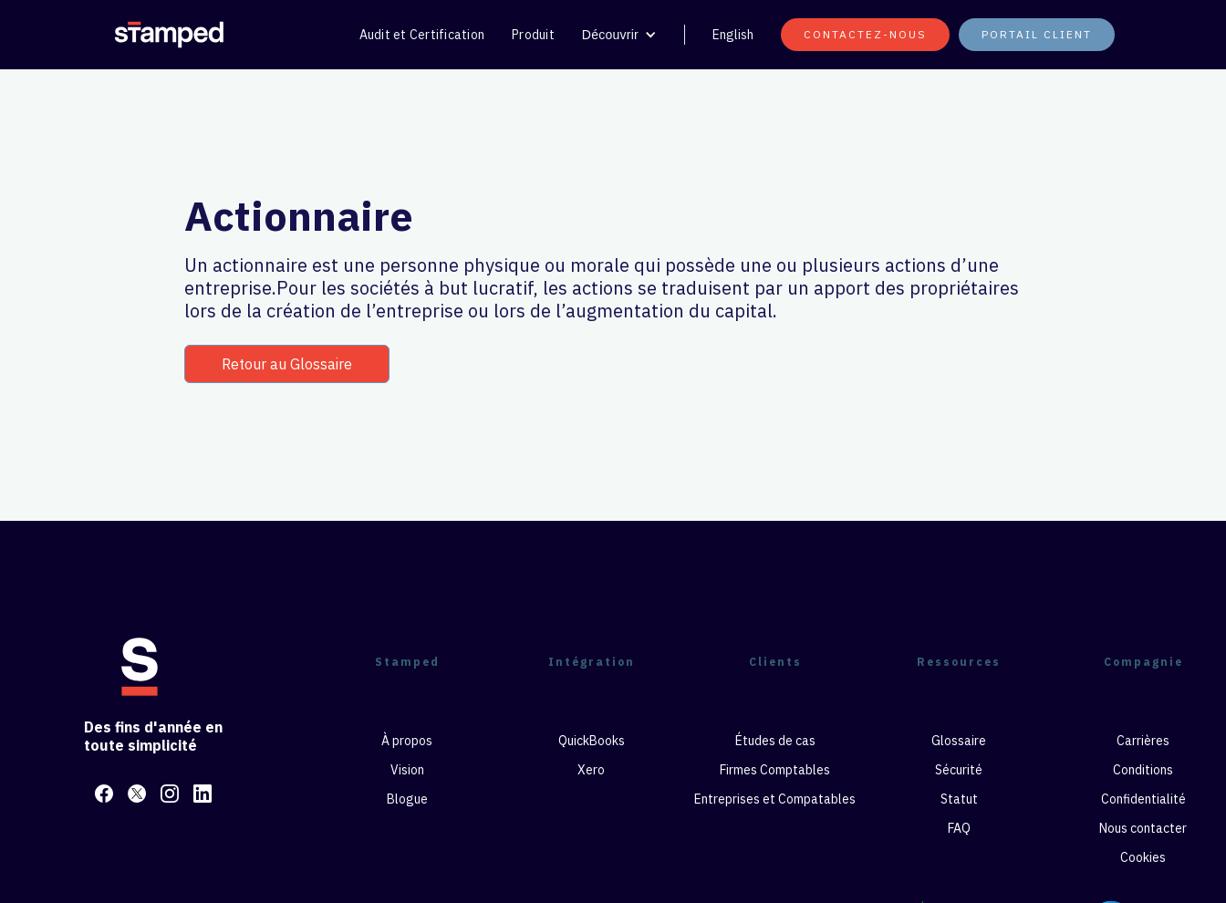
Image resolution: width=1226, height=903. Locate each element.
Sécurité (958, 770)
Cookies (1143, 857)
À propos (406, 740)
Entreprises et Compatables (775, 799)
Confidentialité (1143, 799)
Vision (407, 770)
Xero (591, 770)
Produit (533, 34)
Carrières (1143, 740)
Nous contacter (1143, 828)
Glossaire (958, 740)
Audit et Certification (422, 34)
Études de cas (775, 740)
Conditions (1143, 770)
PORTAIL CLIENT (1037, 34)
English (732, 34)
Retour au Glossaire (287, 364)
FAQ (959, 828)
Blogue (407, 799)
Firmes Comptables (775, 770)
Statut (959, 799)
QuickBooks (591, 740)
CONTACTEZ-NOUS (865, 34)
